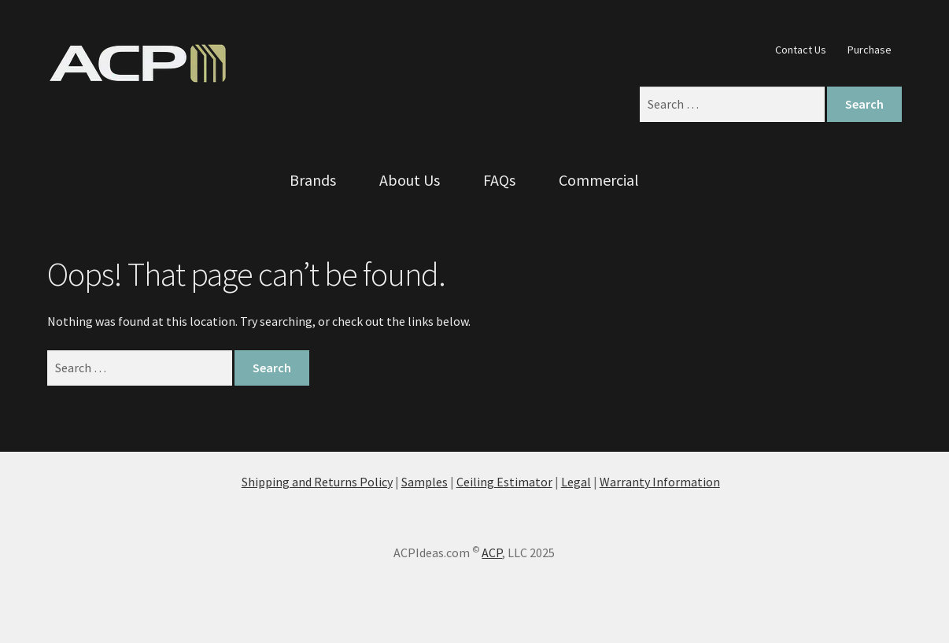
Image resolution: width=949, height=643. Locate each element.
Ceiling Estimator (504, 482)
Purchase (869, 49)
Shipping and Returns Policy (317, 482)
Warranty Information (660, 482)
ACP (492, 552)
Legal (576, 482)
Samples (424, 482)
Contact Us (800, 49)
